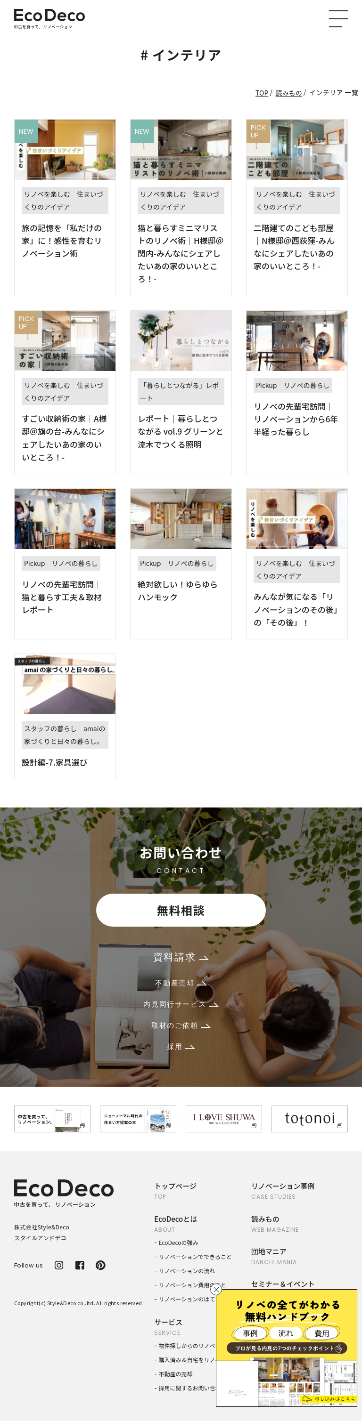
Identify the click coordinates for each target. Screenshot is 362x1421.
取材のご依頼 (181, 1025)
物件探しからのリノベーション (198, 1345)
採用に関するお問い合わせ (193, 1388)
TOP (261, 92)
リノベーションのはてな (190, 1299)
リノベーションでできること (195, 1256)
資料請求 (181, 957)
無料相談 (181, 910)
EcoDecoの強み (178, 1242)
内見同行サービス (180, 1004)
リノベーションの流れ (187, 1271)
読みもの (289, 92)
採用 (181, 1046)
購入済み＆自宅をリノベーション (201, 1360)
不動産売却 (180, 983)
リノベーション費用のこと (193, 1285)
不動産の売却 (176, 1374)
